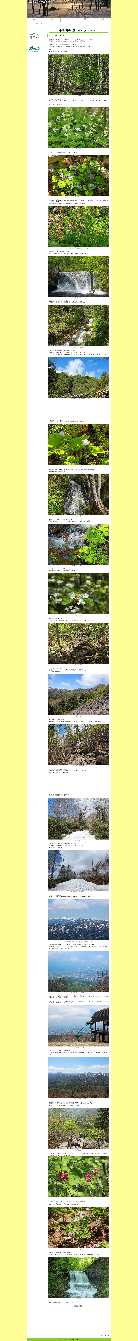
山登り (37, 23)
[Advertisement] (37, 82)
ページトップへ (106, 1335)
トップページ (31, 23)
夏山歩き (42, 23)
